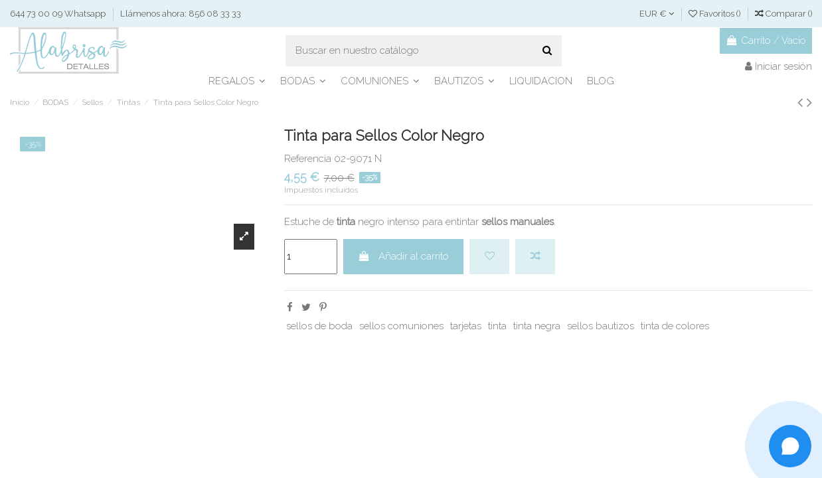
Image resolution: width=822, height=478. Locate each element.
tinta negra (536, 326)
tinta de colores (675, 326)
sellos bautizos (600, 326)
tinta (497, 326)
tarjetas (465, 326)
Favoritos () (715, 14)
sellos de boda (319, 326)
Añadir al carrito (403, 256)
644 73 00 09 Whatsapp (59, 14)
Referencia (307, 159)
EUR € (656, 14)
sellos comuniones (401, 326)
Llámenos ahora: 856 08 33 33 (180, 14)
